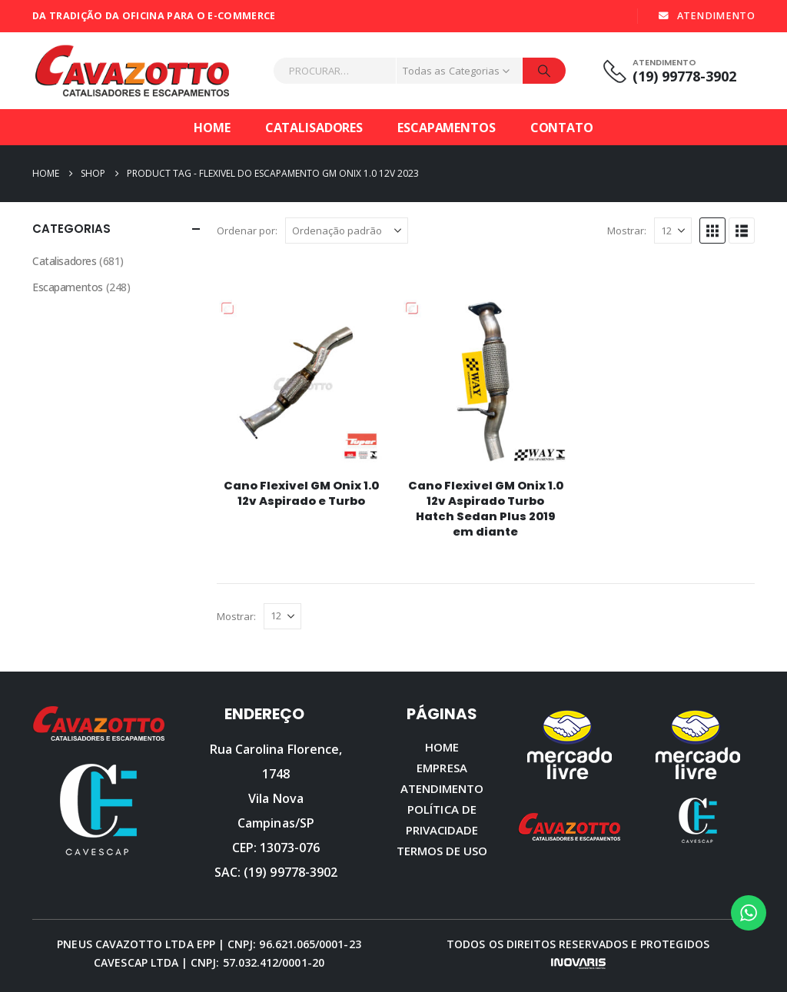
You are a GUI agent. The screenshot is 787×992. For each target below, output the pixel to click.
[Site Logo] (132, 71)
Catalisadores (314, 127)
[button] (712, 230)
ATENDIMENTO (706, 15)
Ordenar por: (247, 230)
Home (212, 127)
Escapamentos (446, 127)
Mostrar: (626, 230)
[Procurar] (544, 71)
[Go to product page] (301, 382)
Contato (561, 127)
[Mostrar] (673, 230)
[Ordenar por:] (346, 230)
